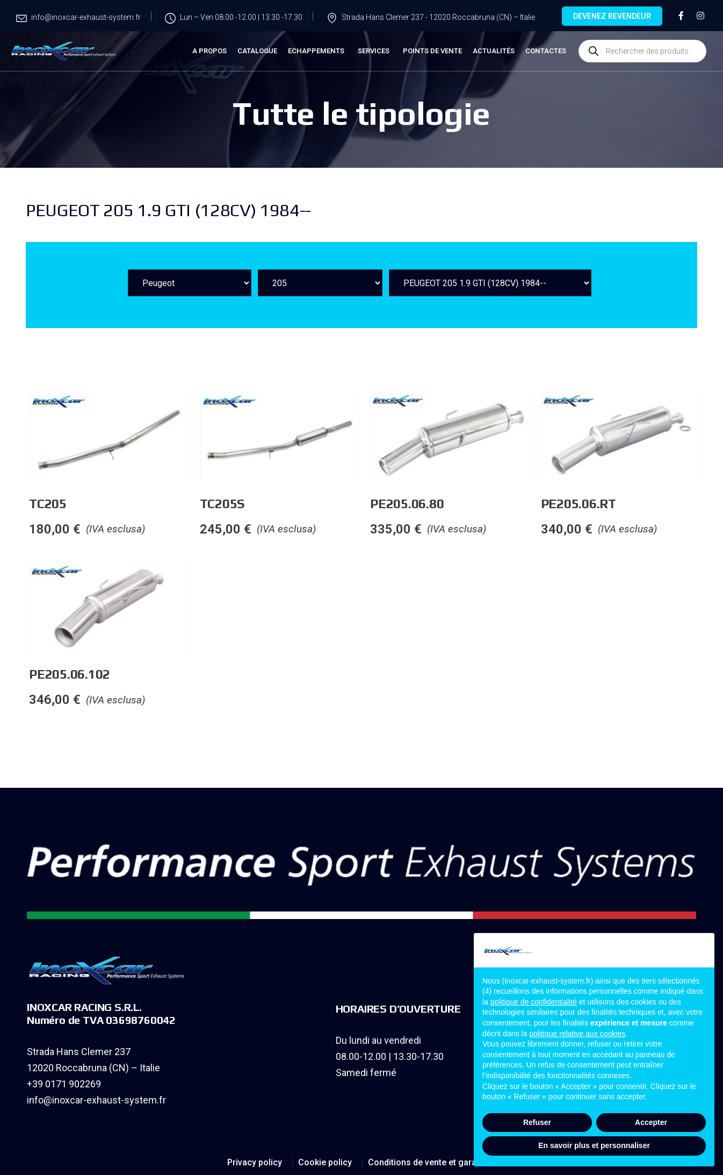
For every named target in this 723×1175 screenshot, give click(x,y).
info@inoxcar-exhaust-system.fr (96, 1100)
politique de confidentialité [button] (533, 1002)
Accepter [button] (651, 1122)
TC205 (157, 503)
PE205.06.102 (179, 674)
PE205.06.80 (516, 503)
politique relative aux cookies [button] (577, 1033)
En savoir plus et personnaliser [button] (594, 1145)
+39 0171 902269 (64, 1083)
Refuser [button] (537, 1122)
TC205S (331, 503)
